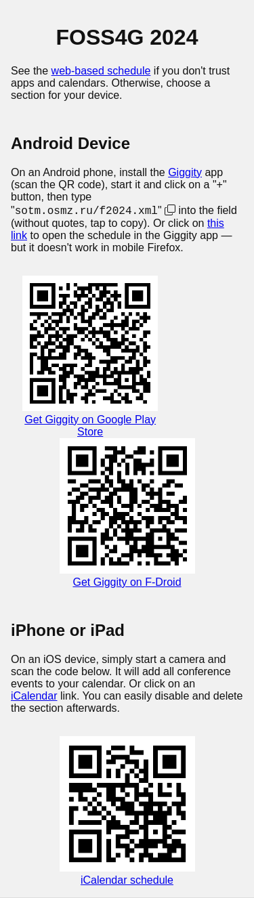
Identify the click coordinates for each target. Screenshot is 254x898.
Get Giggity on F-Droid (126, 583)
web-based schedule (101, 71)
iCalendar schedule (127, 880)
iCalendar (34, 696)
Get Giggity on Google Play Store (90, 426)
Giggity (185, 172)
